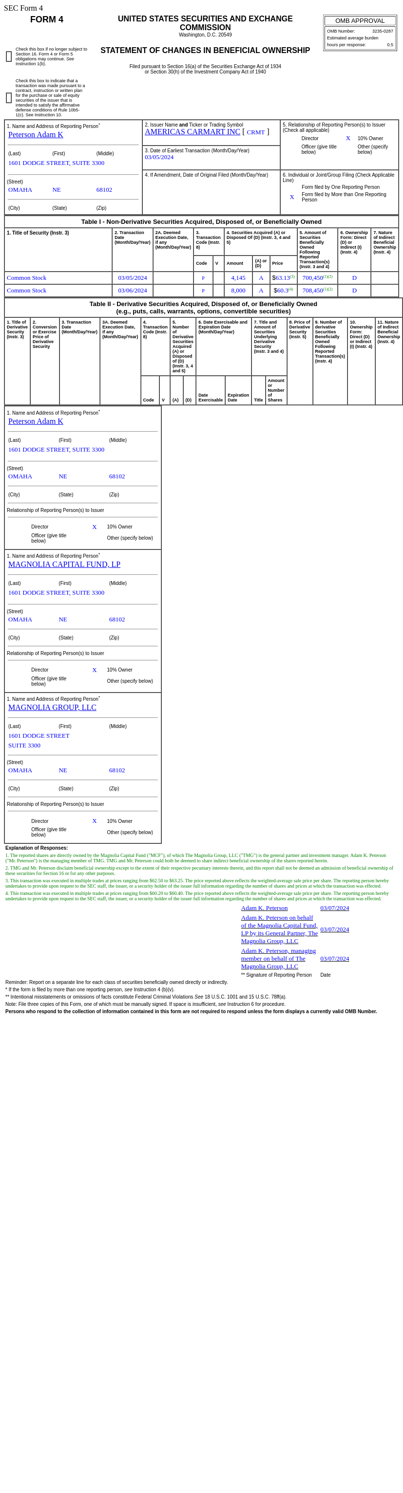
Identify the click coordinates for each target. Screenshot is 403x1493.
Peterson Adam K (35, 134)
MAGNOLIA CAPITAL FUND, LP (64, 564)
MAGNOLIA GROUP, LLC (52, 707)
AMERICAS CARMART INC (192, 131)
